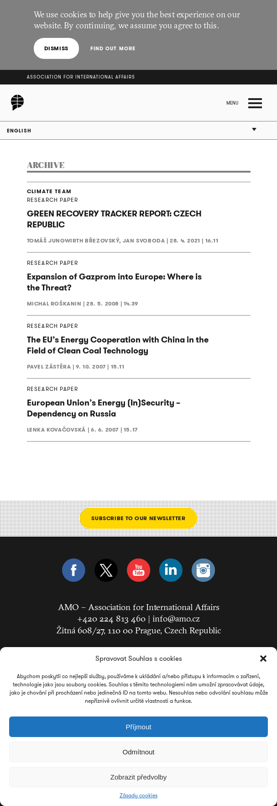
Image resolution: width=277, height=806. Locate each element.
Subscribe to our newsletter (138, 518)
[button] (263, 658)
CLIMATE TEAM (49, 191)
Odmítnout (138, 752)
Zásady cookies (138, 795)
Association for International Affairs (81, 77)
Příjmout (139, 727)
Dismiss (56, 48)
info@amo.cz (176, 618)
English (19, 130)
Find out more (112, 48)
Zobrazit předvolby (138, 777)
